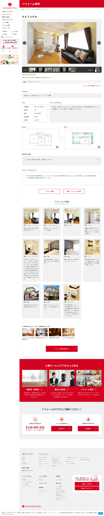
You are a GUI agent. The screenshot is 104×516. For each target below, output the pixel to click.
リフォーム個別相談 (60, 491)
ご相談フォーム (59, 489)
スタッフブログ (26, 486)
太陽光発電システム (56, 461)
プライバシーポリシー (52, 512)
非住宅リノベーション (57, 465)
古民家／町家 (55, 459)
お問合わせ (64, 428)
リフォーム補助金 (70, 463)
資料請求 (91, 428)
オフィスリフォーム (84, 457)
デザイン (24, 461)
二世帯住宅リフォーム (71, 457)
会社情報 (5, 34)
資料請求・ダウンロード (61, 493)
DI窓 (40, 465)
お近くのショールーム (7, 19)
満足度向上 (24, 463)
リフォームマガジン (27, 476)
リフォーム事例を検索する (65, 349)
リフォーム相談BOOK (27, 481)
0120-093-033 (11, 43)
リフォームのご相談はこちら (92, 86)
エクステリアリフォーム (57, 463)
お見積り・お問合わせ (89, 484)
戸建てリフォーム (43, 459)
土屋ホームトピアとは (7, 11)
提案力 (23, 457)
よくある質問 (14, 31)
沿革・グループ (42, 491)
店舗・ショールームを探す (74, 191)
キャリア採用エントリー (61, 497)
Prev (24, 43)
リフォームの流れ (43, 457)
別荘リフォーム (69, 461)
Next (99, 43)
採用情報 (14, 34)
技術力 (23, 459)
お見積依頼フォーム (60, 495)
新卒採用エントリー (60, 499)
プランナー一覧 (6, 28)
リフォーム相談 (49, 191)
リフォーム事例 (6, 25)
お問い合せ (58, 483)
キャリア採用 (59, 479)
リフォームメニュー (7, 14)
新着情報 (5, 31)
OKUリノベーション (56, 457)
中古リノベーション (43, 463)
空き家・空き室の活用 (85, 459)
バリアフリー (69, 459)
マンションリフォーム (44, 461)
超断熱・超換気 (6, 17)
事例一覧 (41, 479)
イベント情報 (5, 22)
